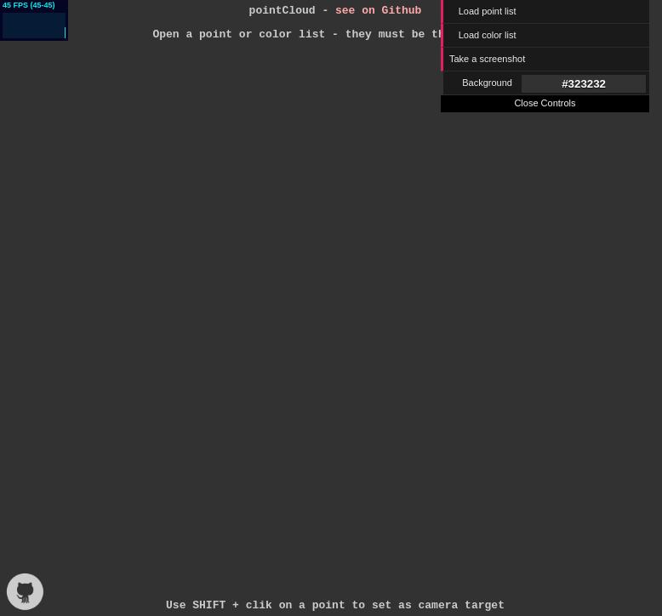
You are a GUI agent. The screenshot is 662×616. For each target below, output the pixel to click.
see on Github (378, 12)
